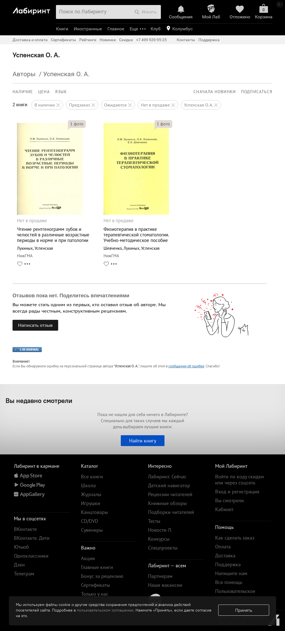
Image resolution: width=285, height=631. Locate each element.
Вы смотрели (229, 500)
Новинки (108, 40)
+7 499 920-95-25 (151, 40)
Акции (88, 558)
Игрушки (90, 503)
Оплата (223, 546)
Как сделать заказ (234, 538)
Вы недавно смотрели (39, 400)
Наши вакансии (165, 585)
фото (76, 123)
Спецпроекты (163, 548)
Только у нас (94, 594)
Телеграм (24, 573)
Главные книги (97, 567)
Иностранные (88, 28)
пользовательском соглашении (105, 610)
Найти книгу (142, 440)
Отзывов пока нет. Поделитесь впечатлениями (71, 295)
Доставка (225, 555)
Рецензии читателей (170, 494)
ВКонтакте (25, 529)
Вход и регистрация (237, 491)
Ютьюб (21, 547)
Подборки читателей (171, 512)
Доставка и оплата (30, 40)
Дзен (19, 564)
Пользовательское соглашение (235, 594)
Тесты (154, 521)
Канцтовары (94, 512)
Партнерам (160, 576)
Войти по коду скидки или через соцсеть (239, 479)
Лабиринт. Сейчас (167, 476)
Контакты (186, 40)
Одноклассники (31, 556)
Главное (115, 28)
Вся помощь (228, 582)
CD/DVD (89, 521)
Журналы (91, 494)
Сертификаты (63, 40)
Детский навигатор (169, 485)
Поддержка (209, 40)
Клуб (156, 28)
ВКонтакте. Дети (32, 538)
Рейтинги (87, 40)
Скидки (126, 40)
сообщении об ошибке (186, 366)
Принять (243, 610)
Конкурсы (158, 539)
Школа (88, 485)
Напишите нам (231, 573)
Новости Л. (160, 530)
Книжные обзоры (167, 503)
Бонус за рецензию (102, 576)
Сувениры (92, 530)
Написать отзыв (35, 325)
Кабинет (224, 509)
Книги (62, 28)
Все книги (92, 476)
